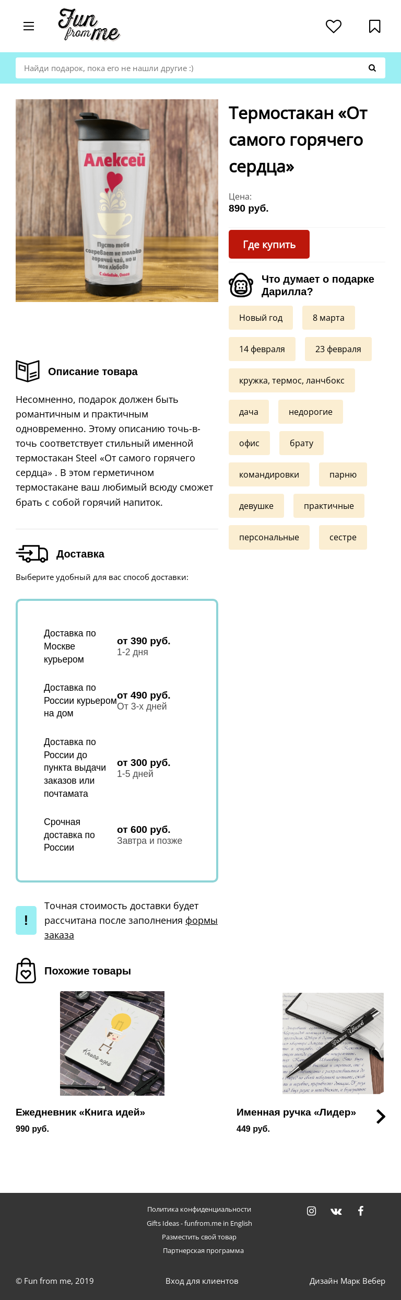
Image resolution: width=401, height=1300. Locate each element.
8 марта (329, 317)
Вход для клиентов (202, 1280)
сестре (343, 536)
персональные (269, 536)
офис (249, 442)
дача (248, 411)
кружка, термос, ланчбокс (292, 380)
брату (301, 442)
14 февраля (262, 348)
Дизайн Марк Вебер (347, 1280)
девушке (256, 505)
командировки (269, 474)
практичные (329, 505)
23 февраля (338, 348)
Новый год (260, 317)
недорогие (311, 411)
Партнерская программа (203, 1250)
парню (343, 474)
